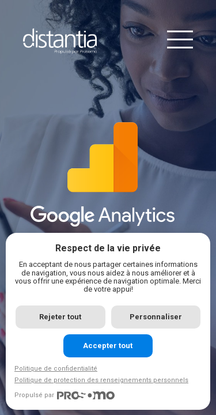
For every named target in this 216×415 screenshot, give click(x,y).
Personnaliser (156, 316)
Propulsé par (64, 395)
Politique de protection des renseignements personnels (101, 380)
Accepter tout (107, 345)
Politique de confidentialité (55, 368)
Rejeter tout (60, 316)
